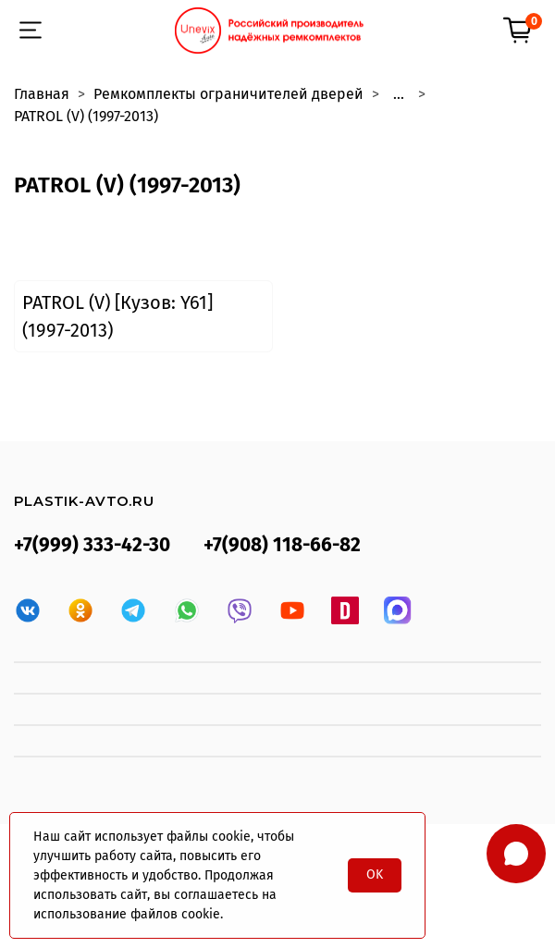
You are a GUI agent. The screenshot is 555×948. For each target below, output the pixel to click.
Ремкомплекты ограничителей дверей (228, 94)
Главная (41, 94)
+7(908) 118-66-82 (282, 545)
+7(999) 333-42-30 (92, 545)
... (398, 94)
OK (374, 874)
